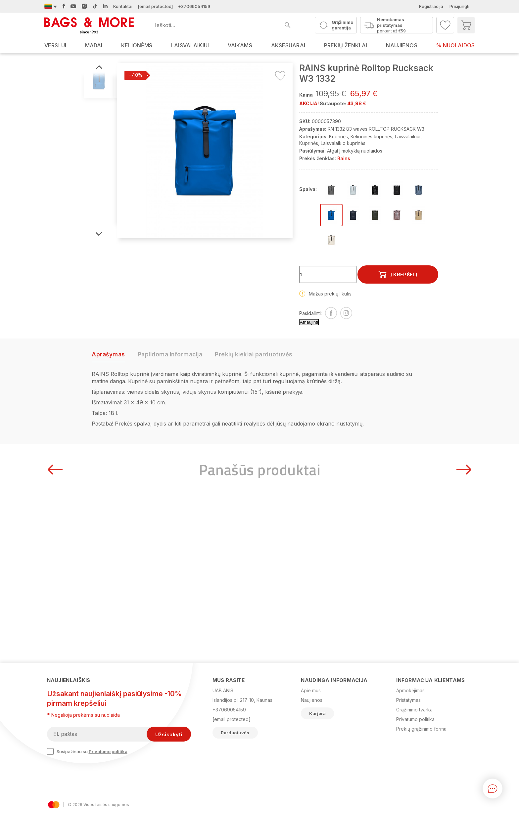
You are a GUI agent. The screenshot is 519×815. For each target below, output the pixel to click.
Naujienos (311, 700)
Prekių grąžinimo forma (421, 729)
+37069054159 (194, 6)
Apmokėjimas (410, 690)
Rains (343, 158)
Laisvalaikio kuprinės (343, 143)
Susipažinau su (87, 751)
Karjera (317, 713)
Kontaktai (122, 6)
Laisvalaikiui (407, 136)
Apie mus (311, 690)
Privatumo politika (108, 751)
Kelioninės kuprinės (371, 136)
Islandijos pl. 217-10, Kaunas (242, 700)
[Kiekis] (327, 274)
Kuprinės (338, 136)
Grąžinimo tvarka (414, 709)
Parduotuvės (235, 732)
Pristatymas (408, 700)
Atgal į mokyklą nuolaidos (354, 151)
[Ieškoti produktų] (226, 25)
